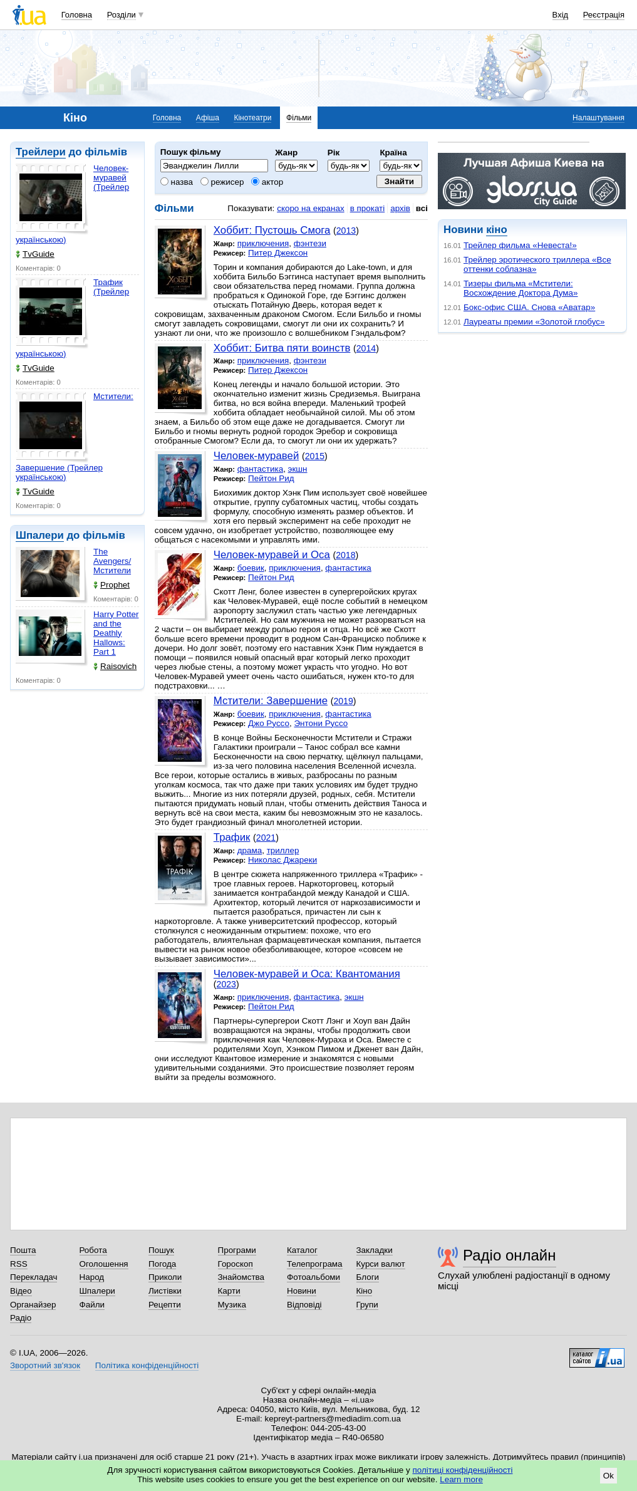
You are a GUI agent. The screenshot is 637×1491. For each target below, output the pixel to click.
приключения (263, 243)
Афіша (207, 117)
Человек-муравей (256, 456)
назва (176, 182)
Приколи (165, 1277)
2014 (366, 348)
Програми (237, 1250)
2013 (346, 231)
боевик (250, 568)
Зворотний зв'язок (45, 1365)
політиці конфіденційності (463, 1470)
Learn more (461, 1479)
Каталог (302, 1250)
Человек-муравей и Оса (272, 555)
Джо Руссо (268, 723)
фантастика (260, 469)
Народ (92, 1277)
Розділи (121, 14)
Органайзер (33, 1304)
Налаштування (598, 117)
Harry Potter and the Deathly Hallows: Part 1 (115, 633)
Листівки (165, 1291)
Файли (92, 1304)
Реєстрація (603, 14)
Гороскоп (235, 1264)
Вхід (560, 14)
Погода (162, 1264)
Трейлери (41, 152)
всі (422, 208)
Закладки (374, 1250)
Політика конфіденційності (147, 1365)
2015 (314, 456)
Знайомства (241, 1277)
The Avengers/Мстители (112, 561)
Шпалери (40, 535)
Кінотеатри (252, 117)
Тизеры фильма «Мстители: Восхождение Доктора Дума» (521, 288)
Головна (76, 14)
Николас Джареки (282, 860)
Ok (608, 1475)
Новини (301, 1291)
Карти (229, 1291)
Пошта (23, 1250)
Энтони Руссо (321, 723)
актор (267, 182)
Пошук (161, 1250)
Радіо (20, 1317)
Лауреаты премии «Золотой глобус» (534, 321)
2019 (343, 701)
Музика (232, 1304)
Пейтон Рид (271, 478)
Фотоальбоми (313, 1277)
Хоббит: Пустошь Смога (272, 230)
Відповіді (304, 1304)
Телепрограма (315, 1264)
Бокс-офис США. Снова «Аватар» (529, 307)
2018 (345, 555)
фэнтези (310, 243)
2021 (266, 838)
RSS (19, 1264)
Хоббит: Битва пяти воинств (282, 348)
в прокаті (367, 208)
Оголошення (104, 1264)
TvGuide (35, 254)
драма (249, 850)
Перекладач (33, 1277)
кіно (496, 230)
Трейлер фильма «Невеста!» (520, 245)
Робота (93, 1250)
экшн (298, 469)
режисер (222, 182)
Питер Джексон (278, 252)
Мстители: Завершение (271, 701)
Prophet (111, 585)
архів (400, 208)
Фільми (298, 117)
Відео (21, 1291)
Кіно (364, 1291)
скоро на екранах (310, 208)
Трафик (232, 837)
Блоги (368, 1277)
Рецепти (164, 1304)
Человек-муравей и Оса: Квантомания (307, 974)
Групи (367, 1304)
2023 (226, 984)
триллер (283, 850)
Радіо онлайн (509, 1255)
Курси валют (380, 1264)
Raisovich (115, 666)
